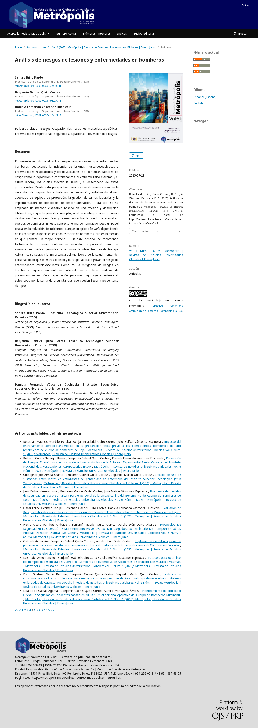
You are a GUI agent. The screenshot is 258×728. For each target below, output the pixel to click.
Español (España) (204, 97)
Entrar (245, 5)
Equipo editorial (143, 33)
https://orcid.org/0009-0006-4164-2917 (38, 115)
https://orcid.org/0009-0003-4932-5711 (38, 100)
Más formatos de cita (145, 231)
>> (52, 610)
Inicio (18, 47)
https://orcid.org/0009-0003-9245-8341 (38, 86)
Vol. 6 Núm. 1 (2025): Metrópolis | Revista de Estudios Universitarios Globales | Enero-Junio (99, 47)
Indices (122, 33)
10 (45, 610)
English (198, 103)
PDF (137, 155)
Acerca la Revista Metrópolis (27, 33)
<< (16, 610)
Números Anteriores (97, 33)
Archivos (32, 47)
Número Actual (66, 33)
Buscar (242, 33)
